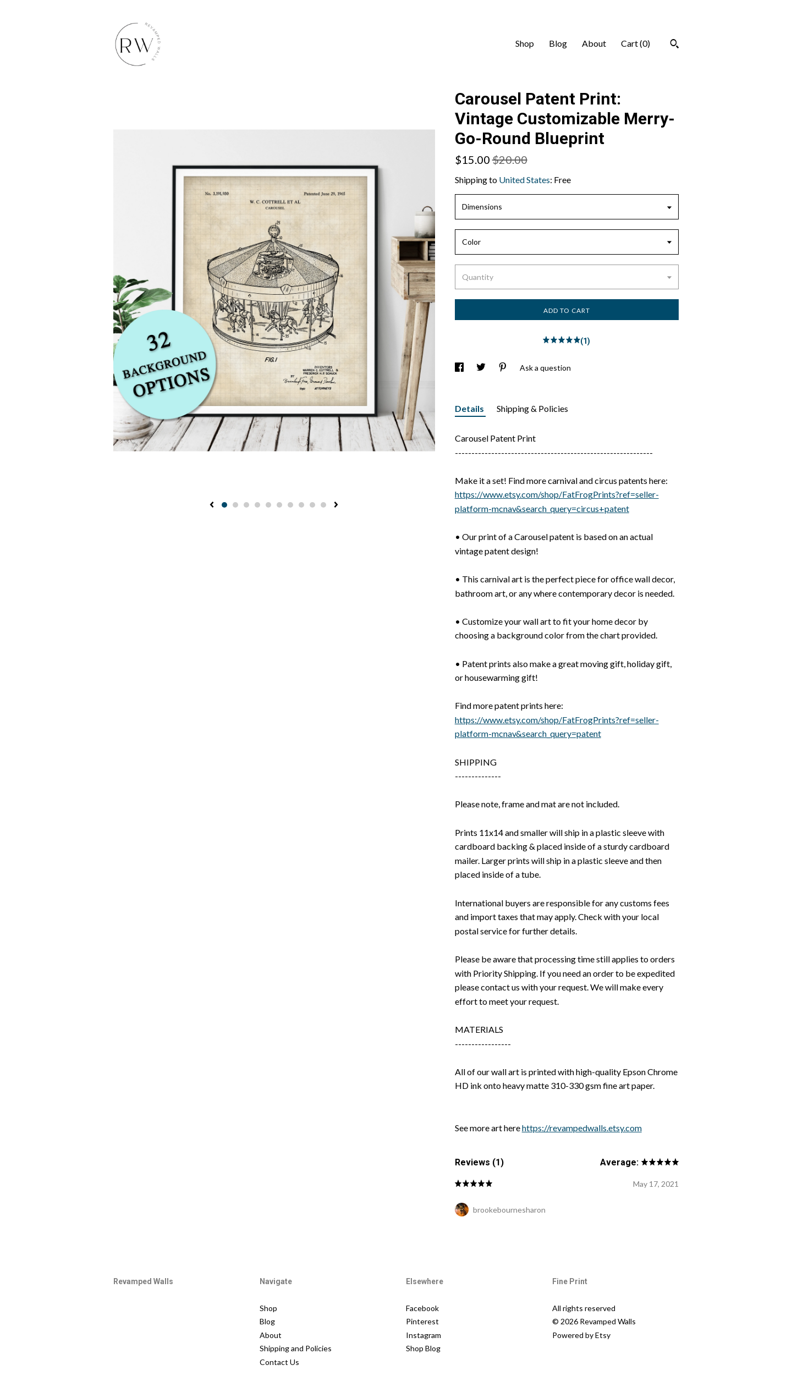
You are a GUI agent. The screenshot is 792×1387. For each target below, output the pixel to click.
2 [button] (235, 505)
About (594, 43)
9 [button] (312, 505)
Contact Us (279, 1362)
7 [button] (290, 505)
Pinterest (422, 1321)
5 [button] (268, 505)
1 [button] (224, 505)
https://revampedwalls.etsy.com (582, 1127)
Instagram (423, 1335)
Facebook (422, 1308)
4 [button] (257, 505)
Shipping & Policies (532, 408)
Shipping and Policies (296, 1348)
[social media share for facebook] (460, 367)
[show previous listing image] (212, 505)
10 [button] (323, 505)
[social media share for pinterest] (503, 367)
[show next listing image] (336, 505)
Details (470, 408)
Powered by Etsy (581, 1335)
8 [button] (301, 505)
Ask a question (545, 367)
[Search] (674, 45)
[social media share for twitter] (481, 367)
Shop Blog (423, 1348)
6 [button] (279, 505)
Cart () (635, 43)
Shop (524, 43)
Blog (558, 43)
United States (524, 179)
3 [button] (246, 505)
